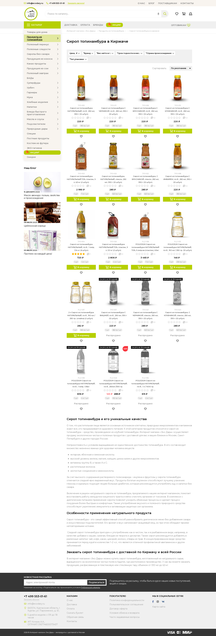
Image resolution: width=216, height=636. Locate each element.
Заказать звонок (31, 599)
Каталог (34, 25)
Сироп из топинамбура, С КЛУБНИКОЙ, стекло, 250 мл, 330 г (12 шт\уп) (177, 315)
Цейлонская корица (35, 225)
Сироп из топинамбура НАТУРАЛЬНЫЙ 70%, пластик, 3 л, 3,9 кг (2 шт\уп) (113, 247)
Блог (152, 3)
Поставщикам (167, 3)
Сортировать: (159, 68)
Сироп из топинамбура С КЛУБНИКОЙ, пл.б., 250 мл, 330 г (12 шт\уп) (177, 111)
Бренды (98, 25)
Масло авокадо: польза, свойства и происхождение (42, 196)
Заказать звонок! (76, 3)
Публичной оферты (90, 587)
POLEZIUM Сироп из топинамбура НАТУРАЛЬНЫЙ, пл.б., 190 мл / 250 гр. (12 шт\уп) (177, 247)
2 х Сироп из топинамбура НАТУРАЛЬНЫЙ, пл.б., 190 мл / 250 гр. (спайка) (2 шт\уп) (81, 315)
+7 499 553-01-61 (55, 3)
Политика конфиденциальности (127, 600)
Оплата (85, 25)
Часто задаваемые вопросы (125, 617)
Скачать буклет (75, 613)
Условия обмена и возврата (124, 613)
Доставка (70, 25)
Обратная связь (75, 617)
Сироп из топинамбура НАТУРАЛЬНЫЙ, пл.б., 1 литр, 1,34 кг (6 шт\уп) (81, 247)
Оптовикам (181, 25)
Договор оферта (118, 608)
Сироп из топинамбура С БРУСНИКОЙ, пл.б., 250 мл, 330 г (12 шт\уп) (145, 111)
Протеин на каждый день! (38, 253)
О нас (141, 3)
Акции (116, 25)
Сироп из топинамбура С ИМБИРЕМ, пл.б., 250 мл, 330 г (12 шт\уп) (177, 179)
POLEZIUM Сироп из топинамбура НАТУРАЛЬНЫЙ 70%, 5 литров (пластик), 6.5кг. (145, 247)
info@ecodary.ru (33, 3)
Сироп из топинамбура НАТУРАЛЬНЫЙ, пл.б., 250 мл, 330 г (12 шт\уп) (81, 111)
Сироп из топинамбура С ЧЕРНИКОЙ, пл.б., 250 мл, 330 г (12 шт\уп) (113, 111)
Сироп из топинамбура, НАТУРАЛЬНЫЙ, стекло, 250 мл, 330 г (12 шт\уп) (113, 179)
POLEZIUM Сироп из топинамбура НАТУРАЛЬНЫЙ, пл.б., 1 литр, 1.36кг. (81, 383)
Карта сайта (158, 606)
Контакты (187, 3)
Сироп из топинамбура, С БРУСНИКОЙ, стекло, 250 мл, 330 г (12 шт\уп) (145, 179)
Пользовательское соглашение (126, 604)
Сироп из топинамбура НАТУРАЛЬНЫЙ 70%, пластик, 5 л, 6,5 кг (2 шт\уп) (81, 179)
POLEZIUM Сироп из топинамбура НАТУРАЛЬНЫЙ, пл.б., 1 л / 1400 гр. (145, 383)
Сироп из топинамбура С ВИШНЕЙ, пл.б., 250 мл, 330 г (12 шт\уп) (113, 315)
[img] (158, 14)
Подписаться (96, 582)
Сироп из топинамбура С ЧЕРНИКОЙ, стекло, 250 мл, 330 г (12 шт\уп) (145, 315)
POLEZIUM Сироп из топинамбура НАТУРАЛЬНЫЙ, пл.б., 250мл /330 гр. (113, 383)
